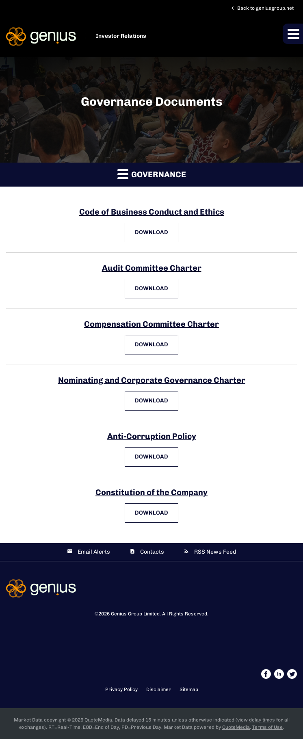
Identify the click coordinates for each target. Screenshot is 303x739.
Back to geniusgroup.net (261, 8)
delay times (262, 720)
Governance (151, 173)
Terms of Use (267, 727)
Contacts (152, 551)
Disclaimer (158, 689)
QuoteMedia (98, 720)
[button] (293, 34)
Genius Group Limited (135, 614)
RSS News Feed (215, 551)
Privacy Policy (121, 689)
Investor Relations (121, 36)
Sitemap (189, 689)
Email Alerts (94, 551)
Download (156, 232)
